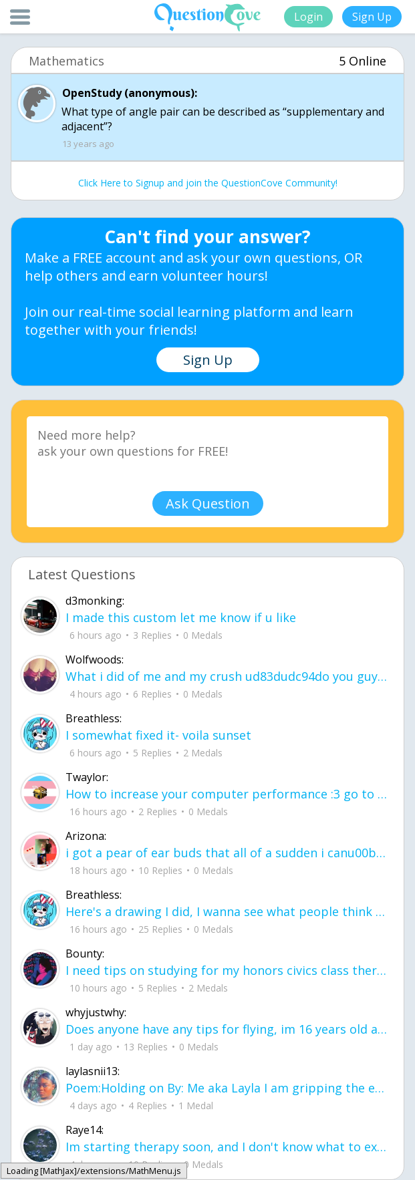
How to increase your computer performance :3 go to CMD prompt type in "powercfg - (226, 794)
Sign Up (372, 16)
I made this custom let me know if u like (180, 617)
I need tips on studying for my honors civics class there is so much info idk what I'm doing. (226, 970)
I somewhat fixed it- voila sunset (158, 735)
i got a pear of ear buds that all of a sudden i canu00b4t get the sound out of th (226, 853)
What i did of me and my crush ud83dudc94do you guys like (226, 676)
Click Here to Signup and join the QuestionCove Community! (207, 182)
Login (308, 16)
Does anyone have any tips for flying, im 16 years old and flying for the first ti (226, 1029)
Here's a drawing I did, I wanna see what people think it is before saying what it (226, 911)
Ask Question (208, 503)
